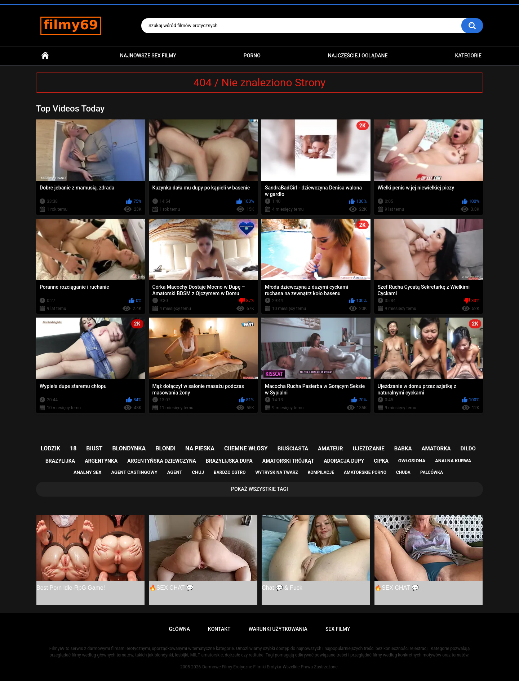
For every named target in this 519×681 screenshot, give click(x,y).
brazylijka (60, 461)
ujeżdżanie (369, 448)
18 (73, 448)
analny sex (88, 472)
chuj (198, 472)
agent (174, 472)
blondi (165, 448)
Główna (45, 56)
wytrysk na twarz (276, 472)
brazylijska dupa (229, 461)
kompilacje (321, 472)
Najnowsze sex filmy (148, 55)
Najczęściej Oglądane (358, 55)
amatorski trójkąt (288, 461)
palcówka (431, 472)
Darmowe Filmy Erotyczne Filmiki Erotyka (241, 666)
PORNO (252, 55)
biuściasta (293, 448)
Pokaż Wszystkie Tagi (259, 489)
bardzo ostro (230, 472)
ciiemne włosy (246, 448)
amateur (330, 448)
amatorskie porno (365, 472)
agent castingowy (134, 472)
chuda (403, 472)
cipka (381, 461)
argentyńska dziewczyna (161, 461)
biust (94, 448)
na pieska (199, 448)
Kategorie (468, 55)
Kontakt (219, 629)
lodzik (50, 448)
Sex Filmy (337, 629)
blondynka (129, 448)
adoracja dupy (344, 461)
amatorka (436, 448)
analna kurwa (453, 460)
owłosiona (411, 460)
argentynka (101, 461)
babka (403, 448)
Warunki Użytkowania (278, 629)
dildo (468, 448)
